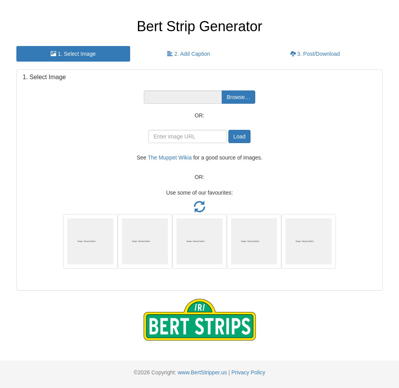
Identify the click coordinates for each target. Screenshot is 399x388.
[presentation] (73, 54)
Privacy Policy (248, 372)
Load (239, 136)
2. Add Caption (188, 54)
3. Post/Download (315, 54)
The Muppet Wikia (170, 157)
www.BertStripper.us (202, 372)
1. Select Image (73, 54)
